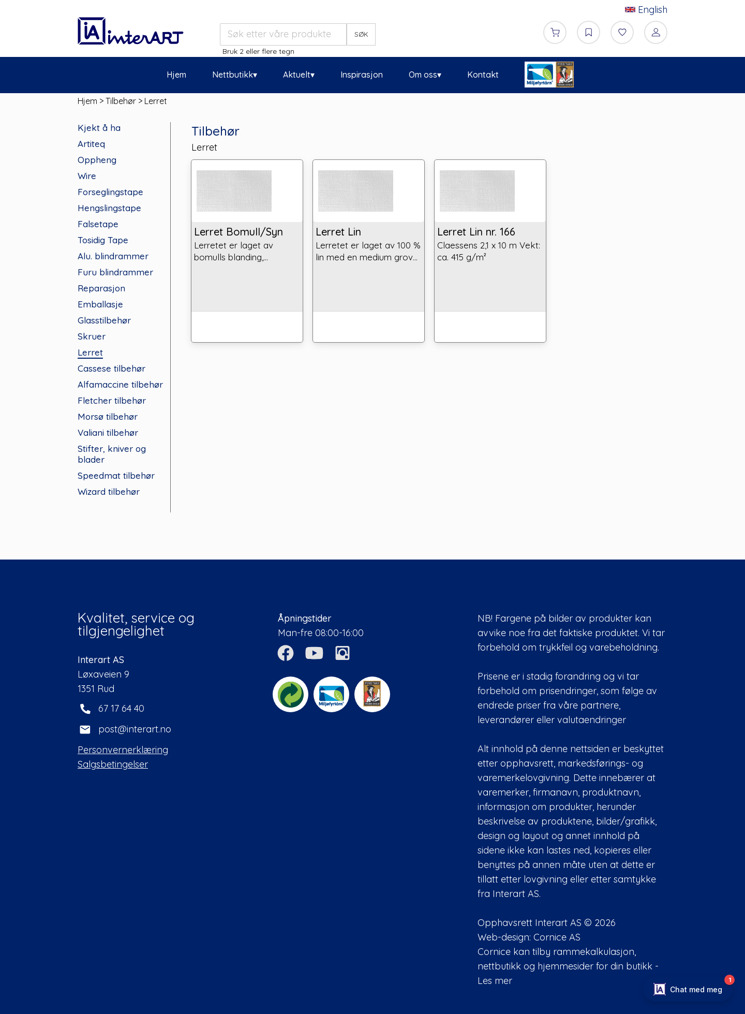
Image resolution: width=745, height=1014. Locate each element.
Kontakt (483, 74)
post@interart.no (134, 729)
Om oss (423, 74)
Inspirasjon (361, 74)
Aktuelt (296, 74)
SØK (361, 34)
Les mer (495, 981)
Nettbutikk (232, 74)
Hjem (176, 74)
